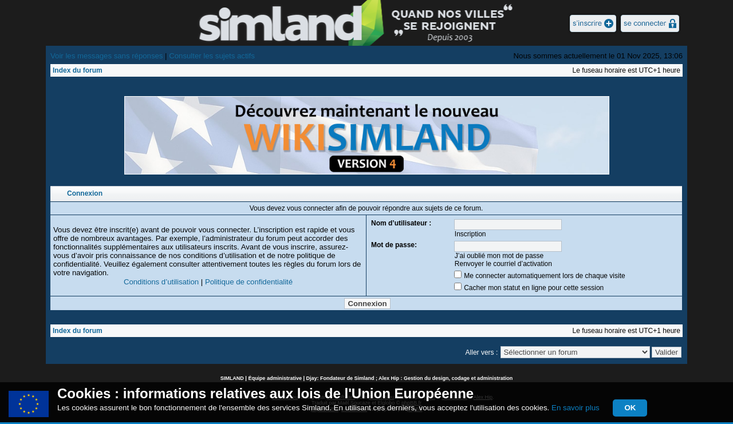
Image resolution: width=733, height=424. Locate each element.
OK (630, 407)
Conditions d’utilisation (161, 282)
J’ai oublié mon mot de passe (499, 256)
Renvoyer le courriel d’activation (503, 264)
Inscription (470, 234)
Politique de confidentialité (249, 282)
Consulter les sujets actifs (212, 55)
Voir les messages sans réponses (106, 55)
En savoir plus (575, 407)
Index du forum (78, 70)
